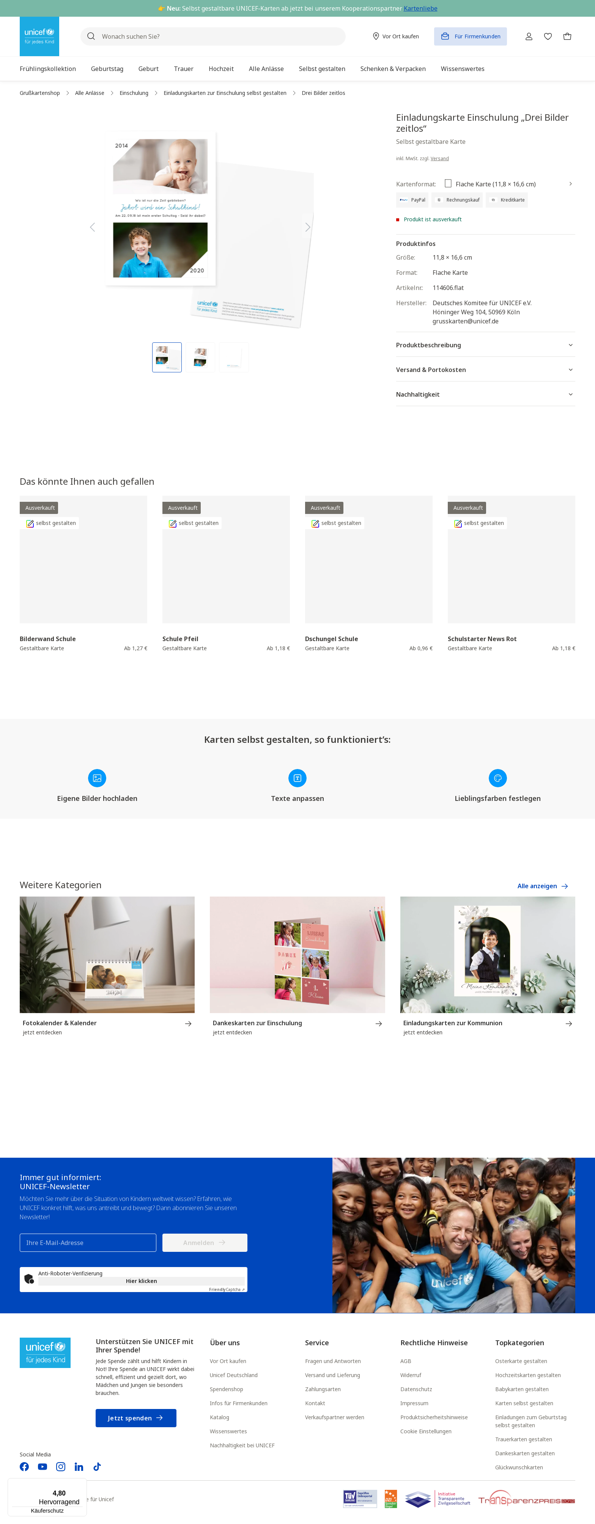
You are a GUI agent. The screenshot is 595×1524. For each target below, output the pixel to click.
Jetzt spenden (136, 1419)
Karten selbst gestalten (524, 1403)
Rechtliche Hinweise (434, 1343)
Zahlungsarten (323, 1389)
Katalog (219, 1418)
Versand (440, 158)
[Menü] (82, 1482)
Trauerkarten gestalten (523, 1440)
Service (317, 1343)
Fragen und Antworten (333, 1361)
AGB (405, 1361)
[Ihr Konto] (524, 36)
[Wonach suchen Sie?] (210, 36)
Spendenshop (226, 1389)
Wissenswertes (228, 1432)
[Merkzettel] (545, 36)
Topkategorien (519, 1343)
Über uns (225, 1343)
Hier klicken (141, 1281)
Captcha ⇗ (227, 1290)
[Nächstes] (308, 225)
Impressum (414, 1403)
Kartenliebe (421, 8)
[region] (200, 242)
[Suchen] (91, 36)
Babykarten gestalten (522, 1389)
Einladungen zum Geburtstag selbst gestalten (531, 1421)
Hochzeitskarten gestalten (528, 1375)
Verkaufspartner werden (334, 1418)
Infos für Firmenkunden (239, 1403)
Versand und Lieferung (332, 1375)
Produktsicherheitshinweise (434, 1418)
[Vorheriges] (92, 225)
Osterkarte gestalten (521, 1361)
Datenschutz (416, 1389)
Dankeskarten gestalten (525, 1454)
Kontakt (315, 1403)
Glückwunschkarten (519, 1468)
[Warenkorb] (566, 36)
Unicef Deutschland (234, 1375)
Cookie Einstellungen (426, 1432)
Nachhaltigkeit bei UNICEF (242, 1446)
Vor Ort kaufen (228, 1361)
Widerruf (410, 1375)
